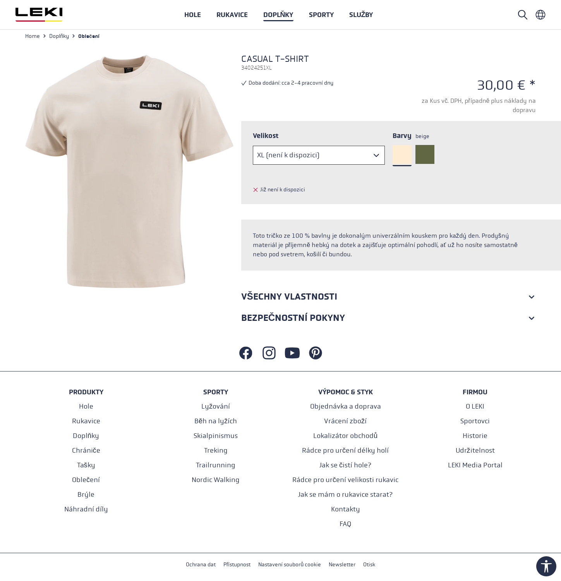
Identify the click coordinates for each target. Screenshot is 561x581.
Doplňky (86, 436)
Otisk (369, 565)
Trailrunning (215, 465)
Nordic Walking (216, 480)
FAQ (345, 524)
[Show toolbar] (546, 566)
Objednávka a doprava (345, 406)
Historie (475, 436)
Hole (86, 406)
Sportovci (475, 421)
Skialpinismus (216, 436)
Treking (216, 450)
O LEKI (475, 406)
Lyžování (215, 406)
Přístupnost (237, 565)
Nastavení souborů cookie (289, 565)
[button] (321, 14)
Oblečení (86, 480)
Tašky (86, 465)
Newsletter (342, 565)
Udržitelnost (475, 450)
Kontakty (345, 509)
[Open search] (523, 15)
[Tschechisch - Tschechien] (540, 15)
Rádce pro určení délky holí (345, 450)
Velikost (265, 136)
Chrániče (86, 450)
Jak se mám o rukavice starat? (345, 495)
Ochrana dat (201, 565)
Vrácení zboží (345, 421)
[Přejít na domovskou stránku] (47, 15)
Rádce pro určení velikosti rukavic (345, 480)
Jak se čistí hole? (345, 465)
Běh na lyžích (215, 421)
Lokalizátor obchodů (345, 436)
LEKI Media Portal (475, 465)
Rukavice (86, 421)
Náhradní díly (86, 509)
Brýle (85, 495)
